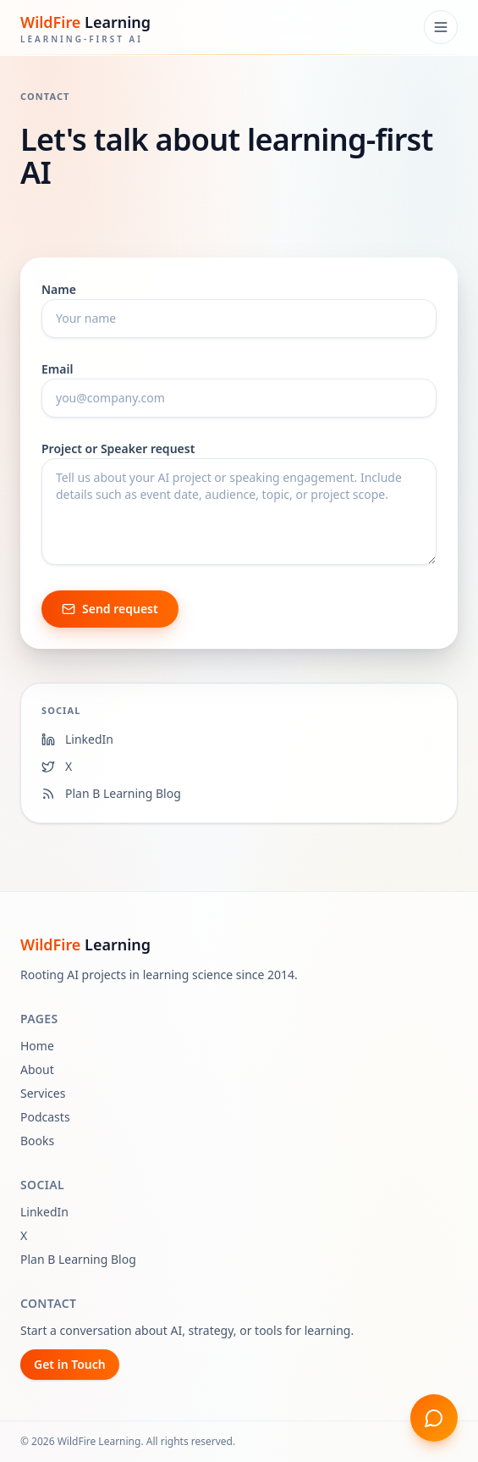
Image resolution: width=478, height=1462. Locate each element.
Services (42, 1093)
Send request (110, 609)
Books (37, 1140)
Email (57, 369)
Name (58, 289)
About (37, 1069)
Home (37, 1046)
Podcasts (45, 1117)
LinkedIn (44, 1212)
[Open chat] (434, 1418)
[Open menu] (441, 27)
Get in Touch (70, 1364)
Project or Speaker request (118, 448)
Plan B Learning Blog (78, 1259)
